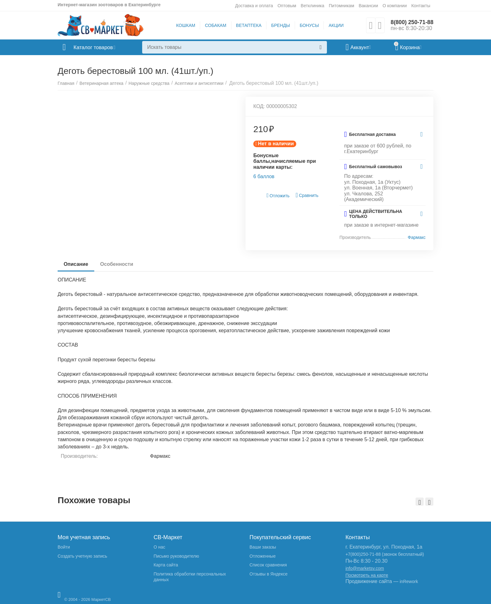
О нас (159, 547)
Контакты (420, 5)
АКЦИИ (335, 25)
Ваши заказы (263, 547)
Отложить (278, 195)
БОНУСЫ (308, 25)
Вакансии (368, 5)
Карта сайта (165, 564)
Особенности (117, 264)
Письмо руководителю (176, 556)
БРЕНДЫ (280, 25)
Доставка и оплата (254, 5)
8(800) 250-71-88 (411, 22)
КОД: (259, 106)
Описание (76, 264)
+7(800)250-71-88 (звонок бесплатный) (384, 554)
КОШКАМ (185, 25)
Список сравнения (268, 564)
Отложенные (263, 556)
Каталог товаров (94, 47)
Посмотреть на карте (366, 575)
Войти (64, 547)
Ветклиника (312, 5)
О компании (395, 5)
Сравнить (307, 195)
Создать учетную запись (82, 556)
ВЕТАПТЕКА (248, 25)
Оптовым (286, 5)
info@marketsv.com (364, 568)
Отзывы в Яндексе (268, 573)
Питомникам (341, 5)
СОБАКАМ (215, 25)
